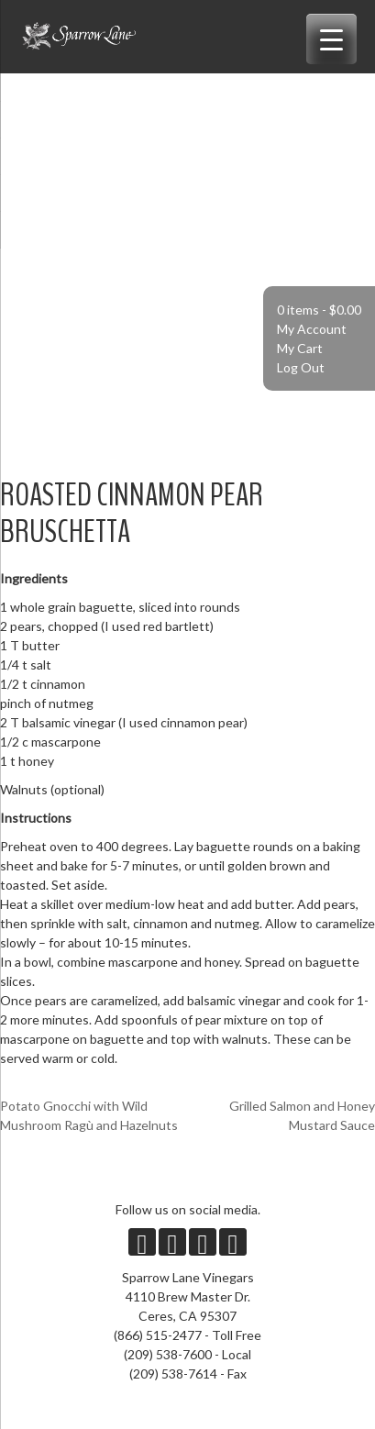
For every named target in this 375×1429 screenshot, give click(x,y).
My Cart (300, 348)
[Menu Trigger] (331, 39)
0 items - (319, 309)
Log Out (301, 367)
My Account (312, 329)
